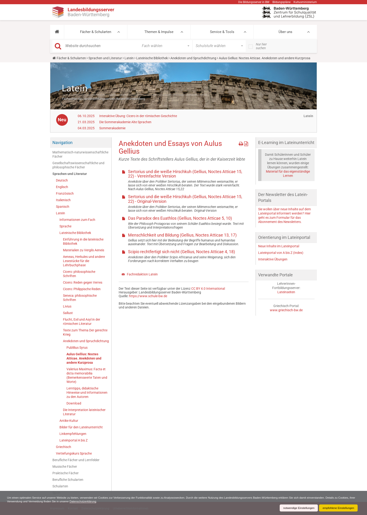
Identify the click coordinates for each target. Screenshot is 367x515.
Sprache (65, 226)
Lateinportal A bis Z (73, 440)
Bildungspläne (281, 2)
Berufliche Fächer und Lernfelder (75, 460)
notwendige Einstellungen (298, 508)
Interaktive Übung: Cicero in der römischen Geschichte (138, 116)
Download (73, 403)
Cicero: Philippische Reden (82, 289)
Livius (67, 306)
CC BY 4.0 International (208, 288)
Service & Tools (222, 32)
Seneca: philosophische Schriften (80, 298)
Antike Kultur (68, 420)
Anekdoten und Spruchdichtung (193, 58)
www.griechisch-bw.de (286, 310)
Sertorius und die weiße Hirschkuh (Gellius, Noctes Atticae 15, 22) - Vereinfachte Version (185, 174)
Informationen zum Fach (77, 220)
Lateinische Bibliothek (152, 58)
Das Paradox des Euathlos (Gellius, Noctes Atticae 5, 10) (180, 218)
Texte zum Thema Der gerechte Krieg (85, 332)
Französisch (65, 193)
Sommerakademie (112, 128)
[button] (57, 31)
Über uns (285, 32)
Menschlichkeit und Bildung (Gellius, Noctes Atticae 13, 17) (182, 235)
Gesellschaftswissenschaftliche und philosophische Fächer (78, 165)
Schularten (60, 486)
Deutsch (62, 180)
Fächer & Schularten (95, 32)
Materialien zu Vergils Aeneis (83, 250)
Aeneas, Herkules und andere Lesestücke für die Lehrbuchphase (84, 261)
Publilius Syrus (77, 347)
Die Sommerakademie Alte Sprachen (125, 122)
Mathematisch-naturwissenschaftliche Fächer (80, 154)
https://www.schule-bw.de (148, 296)
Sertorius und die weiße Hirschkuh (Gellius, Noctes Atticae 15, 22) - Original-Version (185, 199)
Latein (129, 58)
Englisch (62, 187)
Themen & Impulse (158, 32)
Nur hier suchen (261, 46)
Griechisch (63, 447)
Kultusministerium (305, 2)
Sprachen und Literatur (105, 58)
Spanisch (62, 206)
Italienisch (63, 200)
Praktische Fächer (65, 473)
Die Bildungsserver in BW (253, 2)
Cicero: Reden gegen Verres (82, 282)
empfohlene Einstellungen (338, 508)
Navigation (62, 142)
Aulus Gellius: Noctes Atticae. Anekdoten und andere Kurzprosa (83, 358)
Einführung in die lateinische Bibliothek (83, 241)
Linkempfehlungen (72, 434)
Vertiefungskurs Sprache (74, 453)
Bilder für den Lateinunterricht (81, 427)
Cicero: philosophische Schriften (79, 274)
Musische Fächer (64, 466)
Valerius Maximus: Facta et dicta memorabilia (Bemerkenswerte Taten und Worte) (86, 375)
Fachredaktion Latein (142, 274)
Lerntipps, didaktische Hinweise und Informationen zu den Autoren (86, 392)
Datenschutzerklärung (103, 501)
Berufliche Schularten (67, 480)
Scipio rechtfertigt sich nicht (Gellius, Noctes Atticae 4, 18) (181, 251)
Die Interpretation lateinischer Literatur (84, 412)
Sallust (68, 313)
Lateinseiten (286, 292)
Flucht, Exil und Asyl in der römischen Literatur (81, 322)
